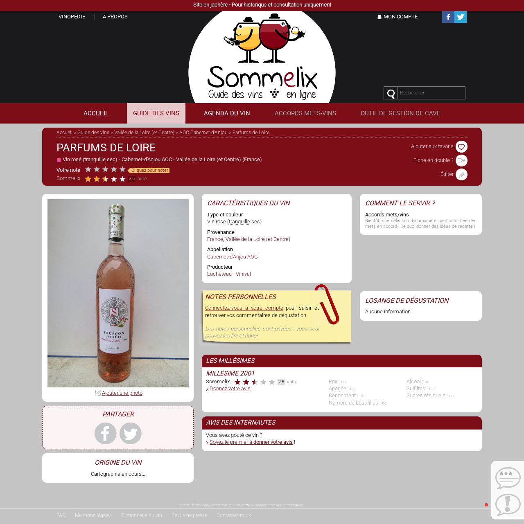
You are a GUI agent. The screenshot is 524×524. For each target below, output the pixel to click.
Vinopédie (72, 16)
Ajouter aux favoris (439, 146)
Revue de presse (189, 515)
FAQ (61, 515)
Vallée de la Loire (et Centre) (144, 132)
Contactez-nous (234, 515)
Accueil (64, 132)
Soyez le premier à (251, 442)
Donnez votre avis (230, 388)
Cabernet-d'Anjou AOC (147, 159)
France (252, 159)
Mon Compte (401, 16)
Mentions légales (93, 515)
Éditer (454, 174)
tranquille (95, 159)
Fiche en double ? (440, 160)
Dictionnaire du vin (141, 515)
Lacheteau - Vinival (229, 274)
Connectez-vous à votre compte (244, 308)
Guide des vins (93, 132)
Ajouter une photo (122, 393)
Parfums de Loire (251, 132)
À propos (115, 16)
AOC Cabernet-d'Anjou (203, 132)
